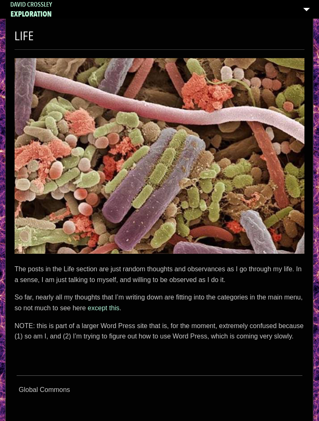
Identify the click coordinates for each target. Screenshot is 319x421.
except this (103, 307)
